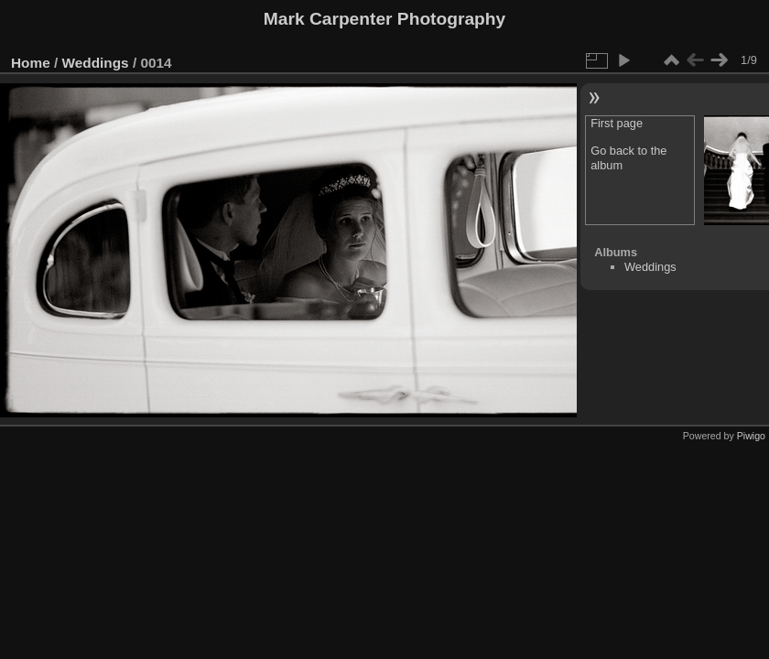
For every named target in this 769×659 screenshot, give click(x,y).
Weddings (95, 62)
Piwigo (751, 435)
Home (30, 62)
